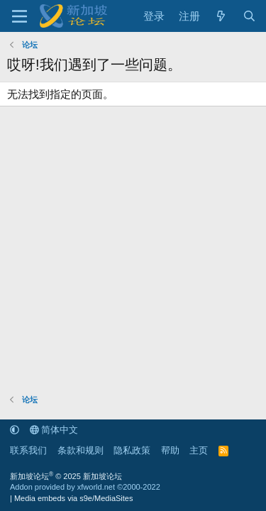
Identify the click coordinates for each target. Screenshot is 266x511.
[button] (14, 429)
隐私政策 (131, 450)
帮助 (170, 450)
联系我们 (28, 450)
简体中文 (54, 429)
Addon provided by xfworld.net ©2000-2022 (85, 487)
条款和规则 (80, 450)
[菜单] (19, 16)
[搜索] (249, 16)
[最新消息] (221, 16)
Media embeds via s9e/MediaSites (73, 498)
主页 (198, 450)
